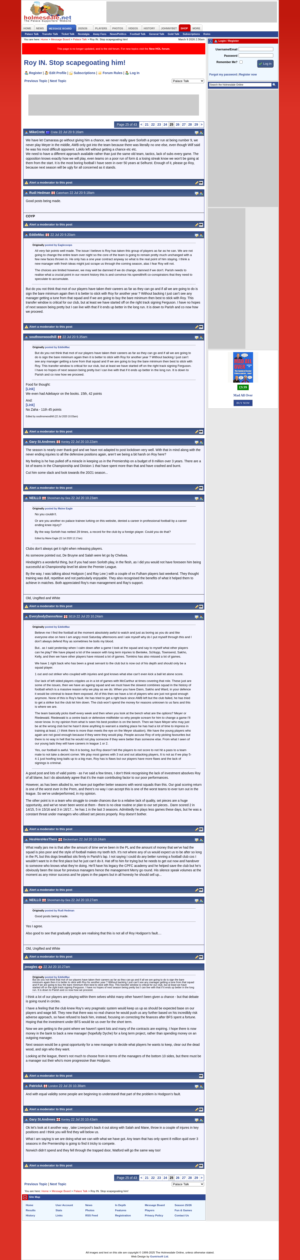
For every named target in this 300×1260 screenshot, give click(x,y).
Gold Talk (173, 34)
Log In (134, 73)
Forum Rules (112, 73)
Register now (248, 74)
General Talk (156, 34)
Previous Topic (35, 81)
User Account (64, 1205)
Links (59, 1215)
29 (196, 124)
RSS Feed (91, 1215)
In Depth (120, 1205)
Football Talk (138, 34)
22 (153, 124)
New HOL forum (159, 48)
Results (31, 1210)
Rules (206, 34)
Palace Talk (32, 34)
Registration (123, 1215)
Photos (89, 1210)
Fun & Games (183, 1210)
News (88, 1205)
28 (190, 124)
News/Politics (118, 34)
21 (147, 124)
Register (35, 73)
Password (230, 55)
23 (159, 124)
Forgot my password (223, 74)
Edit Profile (58, 73)
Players (149, 1210)
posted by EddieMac (57, 347)
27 (184, 124)
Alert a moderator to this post (50, 182)
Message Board (60, 39)
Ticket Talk (68, 34)
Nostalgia (84, 34)
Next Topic (58, 81)
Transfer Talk (50, 34)
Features (120, 1210)
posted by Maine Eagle (59, 508)
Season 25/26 (183, 1205)
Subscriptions (191, 34)
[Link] (30, 389)
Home (44, 39)
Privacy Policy (154, 1215)
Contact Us (182, 1215)
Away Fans (99, 34)
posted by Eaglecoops (58, 245)
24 (165, 124)
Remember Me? (227, 62)
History (30, 1215)
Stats (59, 1210)
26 (177, 124)
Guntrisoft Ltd (159, 1256)
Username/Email (226, 49)
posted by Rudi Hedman (59, 910)
